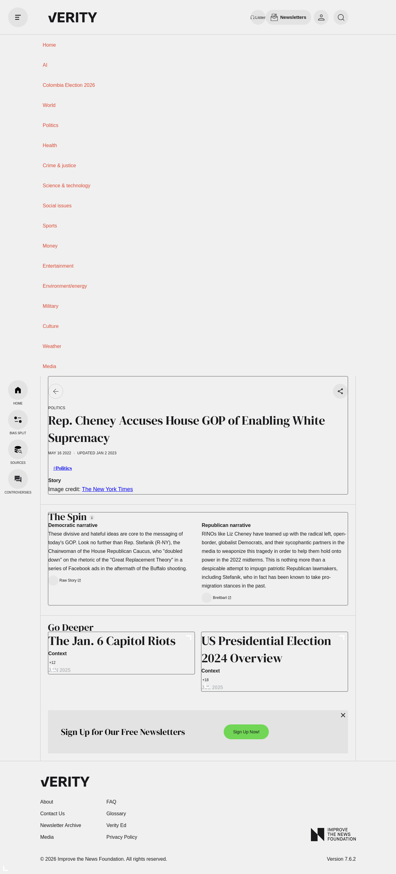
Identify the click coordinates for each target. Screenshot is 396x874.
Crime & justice (59, 165)
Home (49, 45)
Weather (52, 346)
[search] (341, 17)
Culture (51, 326)
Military (50, 306)
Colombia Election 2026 (69, 85)
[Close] (343, 715)
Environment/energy (65, 286)
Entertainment (58, 266)
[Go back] (55, 391)
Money (50, 245)
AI (45, 65)
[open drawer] (18, 17)
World (49, 105)
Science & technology (66, 185)
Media (49, 366)
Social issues (57, 205)
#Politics (62, 468)
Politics (50, 125)
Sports (50, 225)
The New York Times (107, 489)
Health (50, 145)
